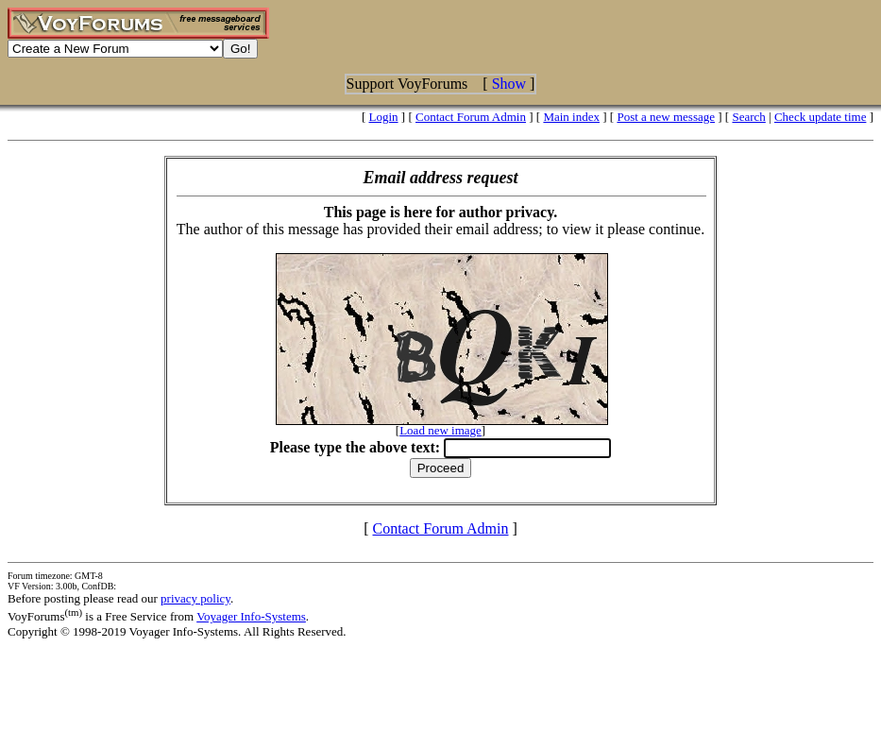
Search (748, 117)
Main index (571, 117)
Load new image (440, 430)
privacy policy (195, 598)
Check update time (820, 117)
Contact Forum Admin (470, 117)
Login (383, 117)
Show (509, 84)
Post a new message (666, 117)
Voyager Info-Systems (251, 616)
